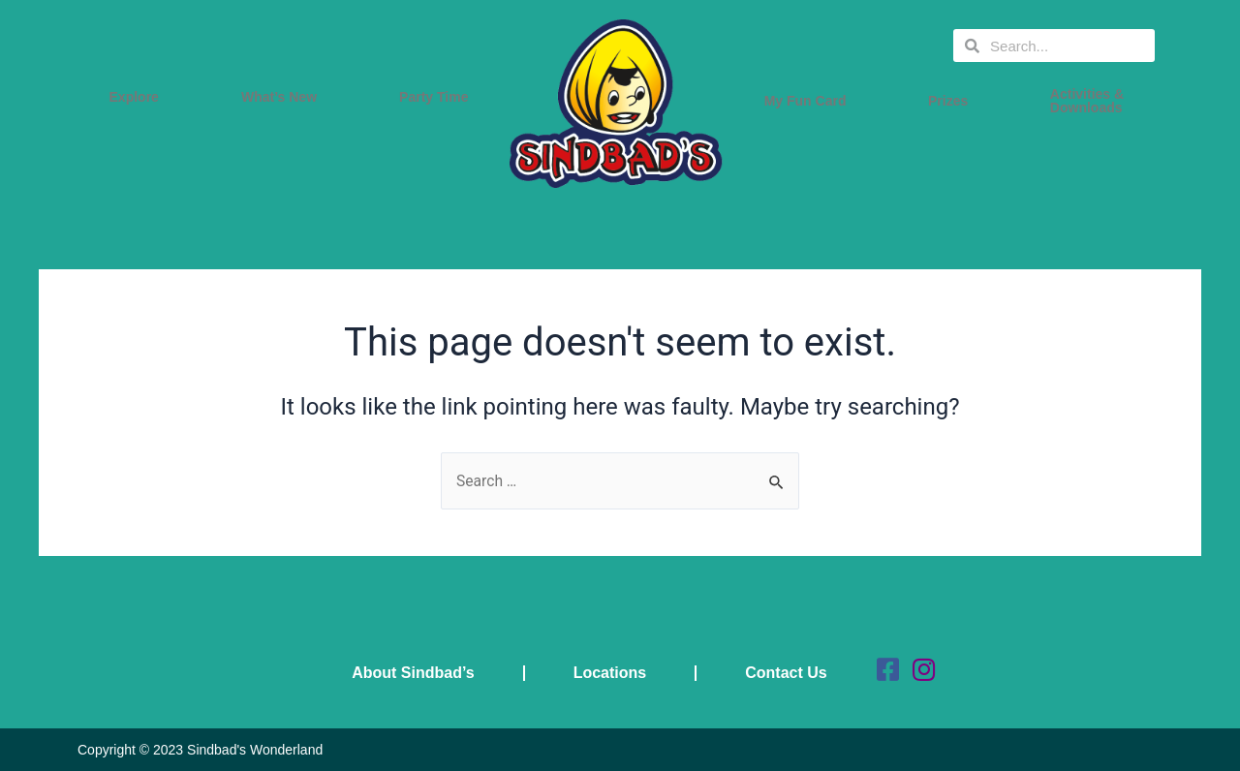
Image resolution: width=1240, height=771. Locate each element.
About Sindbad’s (414, 672)
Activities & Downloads (1091, 100)
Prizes (952, 100)
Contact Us (786, 672)
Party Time (438, 97)
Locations (610, 672)
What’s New (283, 97)
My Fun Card (810, 100)
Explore (139, 97)
